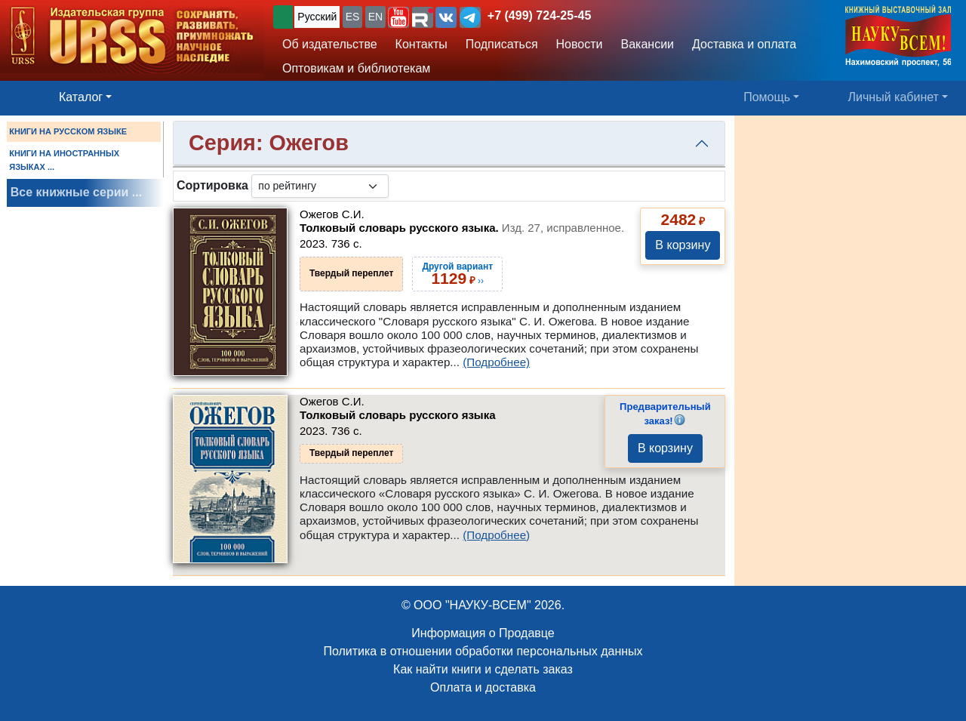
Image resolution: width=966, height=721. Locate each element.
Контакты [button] (421, 44)
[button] (398, 17)
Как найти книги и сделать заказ (483, 669)
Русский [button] (317, 17)
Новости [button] (579, 44)
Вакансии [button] (648, 44)
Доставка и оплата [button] (744, 44)
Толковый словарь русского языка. (462, 227)
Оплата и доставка (483, 687)
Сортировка (212, 185)
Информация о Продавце (482, 633)
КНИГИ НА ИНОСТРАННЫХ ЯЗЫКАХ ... (64, 160)
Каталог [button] (81, 97)
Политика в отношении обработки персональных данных (482, 651)
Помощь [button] (766, 97)
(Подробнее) (496, 362)
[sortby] (320, 186)
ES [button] (353, 17)
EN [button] (375, 17)
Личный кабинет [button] (893, 97)
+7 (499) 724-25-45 (539, 15)
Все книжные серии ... (76, 192)
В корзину (682, 245)
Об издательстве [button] (329, 44)
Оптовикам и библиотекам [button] (356, 68)
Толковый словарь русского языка (398, 414)
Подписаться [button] (502, 44)
